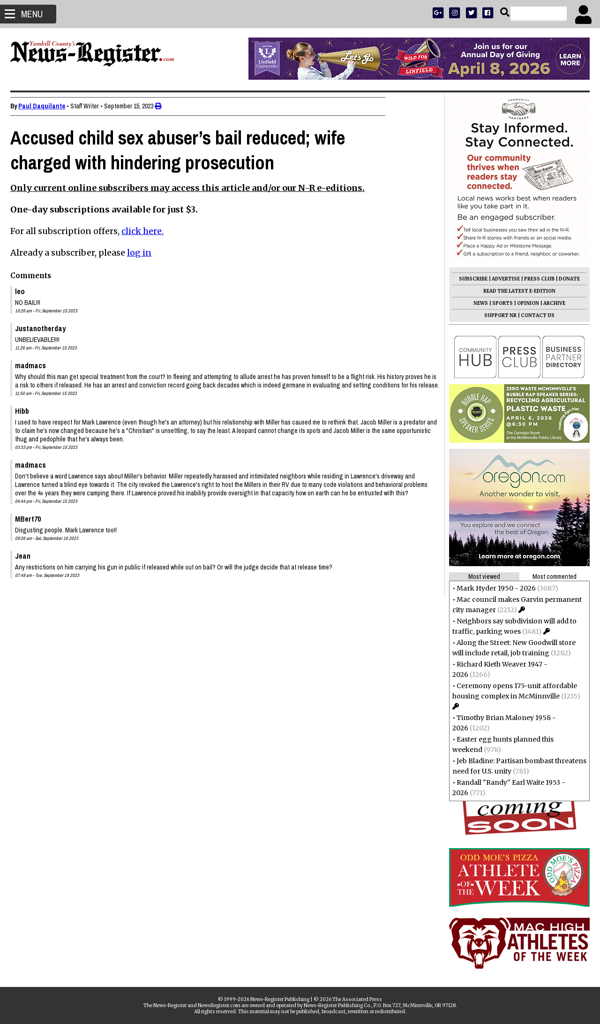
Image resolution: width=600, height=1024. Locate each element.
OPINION (524, 303)
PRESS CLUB (535, 279)
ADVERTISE (502, 279)
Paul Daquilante (45, 106)
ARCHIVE (551, 303)
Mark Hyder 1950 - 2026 (492, 588)
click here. (146, 231)
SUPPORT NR (496, 315)
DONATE (565, 279)
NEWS (477, 303)
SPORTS (498, 303)
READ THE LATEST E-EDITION (516, 291)
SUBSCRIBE (469, 279)
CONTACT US (534, 315)
